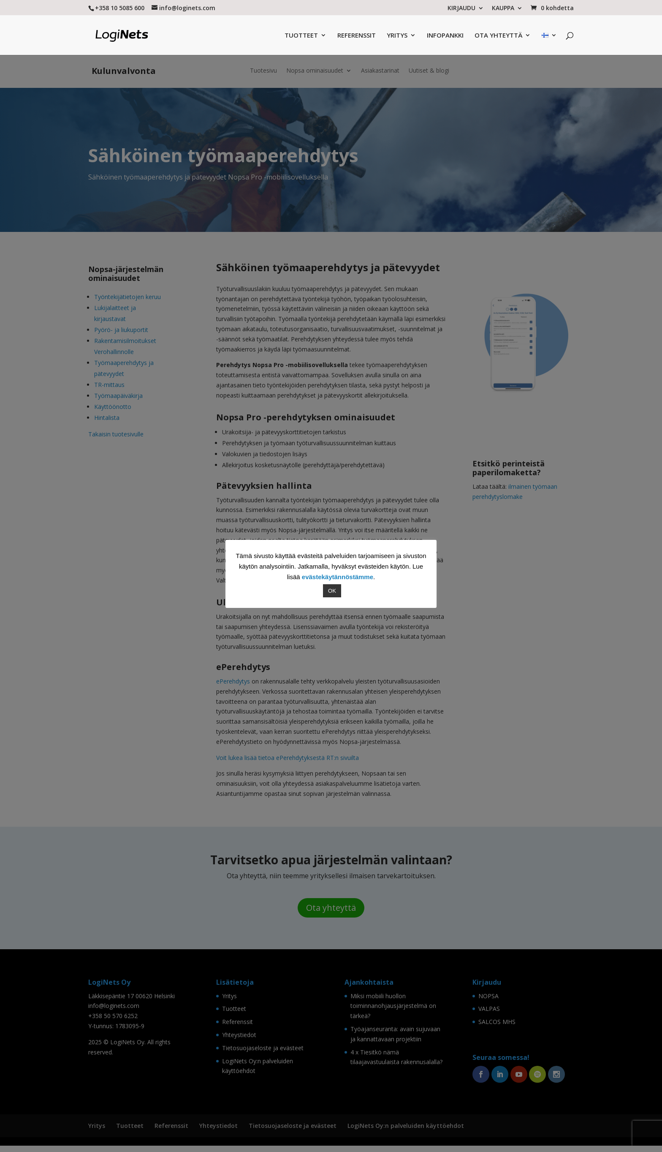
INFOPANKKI (445, 35)
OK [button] (332, 591)
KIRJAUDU (461, 8)
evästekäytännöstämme (337, 576)
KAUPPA (503, 8)
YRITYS (397, 35)
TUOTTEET (301, 35)
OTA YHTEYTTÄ (498, 35)
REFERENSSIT (356, 35)
